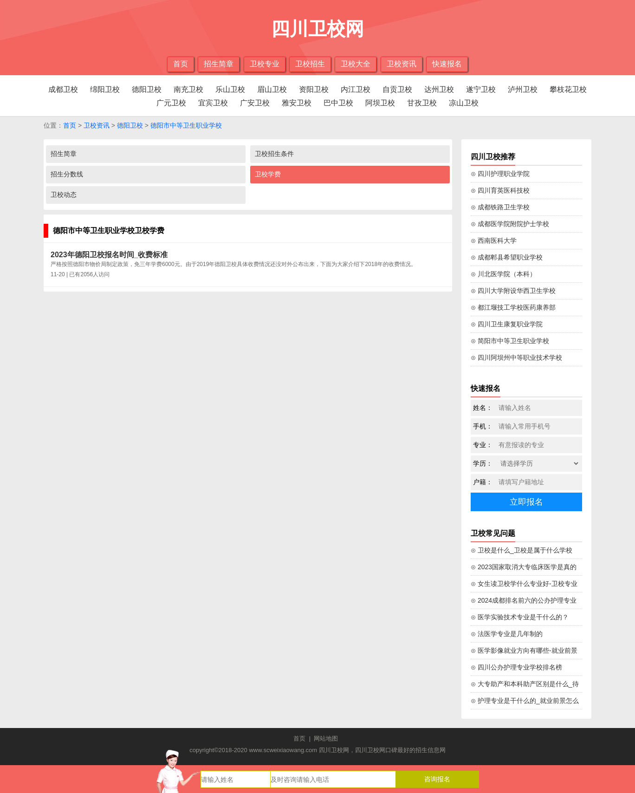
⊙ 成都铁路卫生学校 (500, 207)
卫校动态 (64, 194)
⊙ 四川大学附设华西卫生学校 (513, 290)
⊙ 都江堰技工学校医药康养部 (513, 307)
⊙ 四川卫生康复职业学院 (507, 324)
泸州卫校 (523, 89)
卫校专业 (264, 64)
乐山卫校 (230, 89)
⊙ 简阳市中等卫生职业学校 (510, 340)
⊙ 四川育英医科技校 (500, 190)
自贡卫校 (397, 89)
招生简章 (218, 64)
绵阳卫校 (105, 89)
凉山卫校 (464, 103)
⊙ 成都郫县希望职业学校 (507, 257)
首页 (180, 64)
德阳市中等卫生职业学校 (186, 125)
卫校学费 (268, 174)
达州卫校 (439, 89)
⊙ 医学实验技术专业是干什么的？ (520, 617)
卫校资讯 (401, 64)
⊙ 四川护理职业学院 (500, 173)
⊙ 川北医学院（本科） (503, 274)
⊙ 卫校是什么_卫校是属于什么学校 (521, 550)
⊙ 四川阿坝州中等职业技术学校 (516, 357)
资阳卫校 (314, 89)
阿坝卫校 (380, 103)
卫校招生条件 (274, 153)
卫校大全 (355, 64)
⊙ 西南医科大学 (494, 240)
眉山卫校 (272, 89)
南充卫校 (188, 89)
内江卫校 (355, 89)
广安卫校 (255, 103)
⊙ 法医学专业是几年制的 (507, 633)
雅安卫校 (296, 103)
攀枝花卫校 (568, 89)
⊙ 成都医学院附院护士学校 (510, 224)
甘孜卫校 (422, 103)
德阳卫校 (147, 89)
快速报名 (447, 64)
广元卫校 (171, 103)
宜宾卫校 (213, 103)
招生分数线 (67, 174)
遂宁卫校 (481, 89)
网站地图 (326, 738)
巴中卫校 (338, 103)
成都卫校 (63, 89)
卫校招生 (310, 64)
